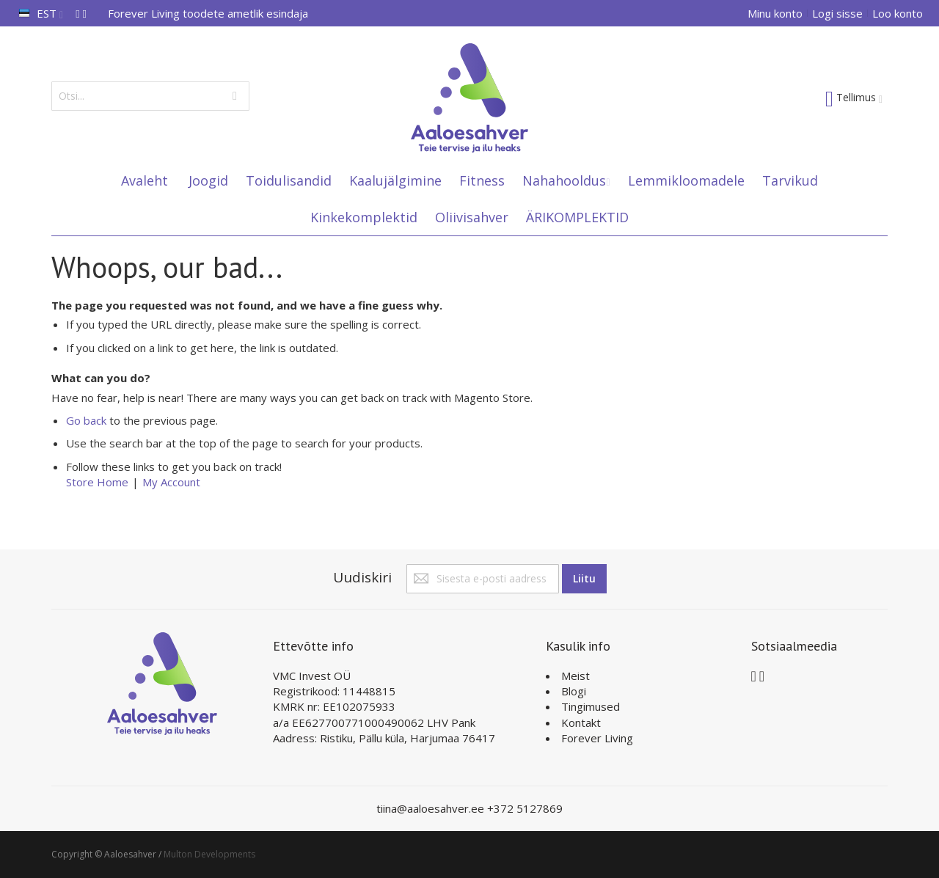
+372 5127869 (525, 808)
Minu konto (775, 13)
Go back (86, 420)
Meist (575, 675)
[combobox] (150, 96)
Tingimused (590, 706)
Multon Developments (209, 854)
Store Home (97, 482)
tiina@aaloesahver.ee (431, 808)
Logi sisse (837, 13)
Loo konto (897, 13)
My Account (171, 482)
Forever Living (597, 738)
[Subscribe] (584, 578)
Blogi (573, 691)
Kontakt (581, 722)
